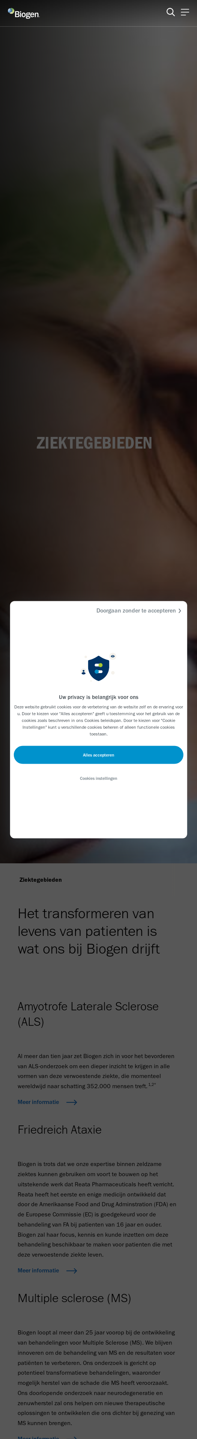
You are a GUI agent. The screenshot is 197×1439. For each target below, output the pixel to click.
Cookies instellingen (98, 778)
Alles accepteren (98, 754)
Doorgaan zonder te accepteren (139, 610)
